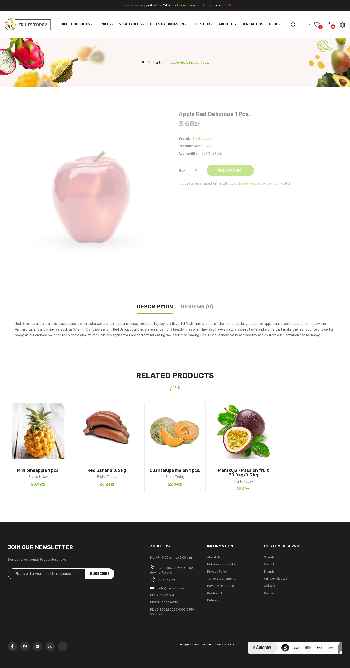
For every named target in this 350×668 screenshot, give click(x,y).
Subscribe (100, 574)
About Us (214, 557)
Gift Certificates (275, 578)
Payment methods (220, 586)
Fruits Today (202, 138)
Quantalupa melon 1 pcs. (175, 470)
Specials (270, 593)
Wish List (270, 564)
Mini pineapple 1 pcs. (38, 470)
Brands (269, 571)
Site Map (270, 557)
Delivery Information (222, 564)
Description (155, 307)
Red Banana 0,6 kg (106, 470)
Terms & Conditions (221, 578)
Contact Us (215, 593)
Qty (182, 170)
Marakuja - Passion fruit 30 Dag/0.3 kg (243, 473)
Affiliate (269, 586)
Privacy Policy (217, 571)
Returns (213, 600)
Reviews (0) (197, 307)
